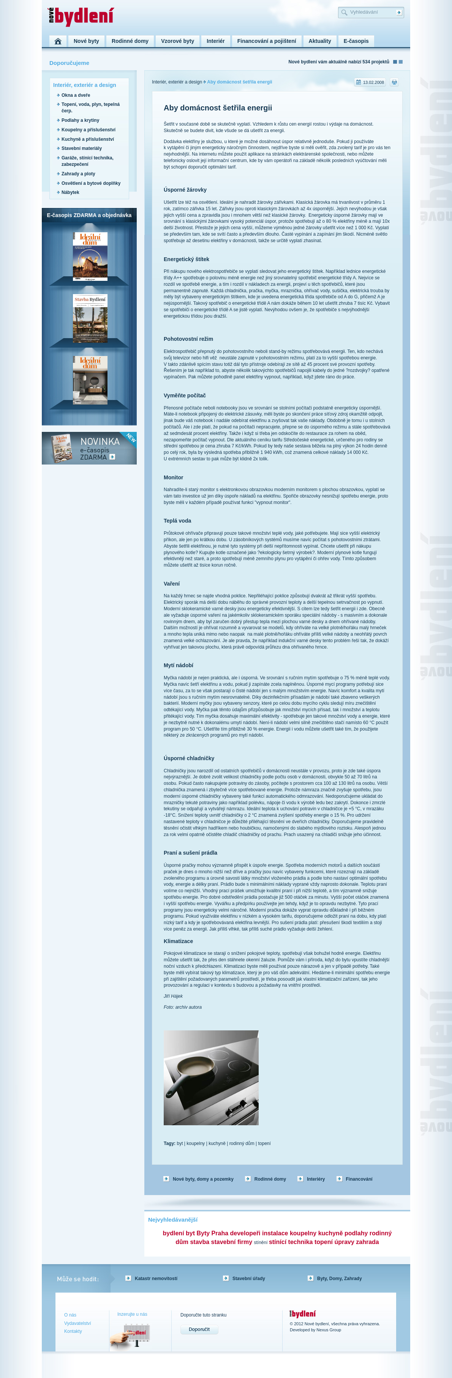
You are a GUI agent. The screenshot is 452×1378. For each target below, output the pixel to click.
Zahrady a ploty (78, 173)
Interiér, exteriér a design (177, 82)
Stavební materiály (82, 148)
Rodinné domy (270, 1179)
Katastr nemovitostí (156, 1278)
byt (180, 1143)
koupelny (195, 1143)
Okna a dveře (76, 95)
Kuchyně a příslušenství (88, 139)
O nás (70, 1315)
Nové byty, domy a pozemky (203, 1179)
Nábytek (70, 192)
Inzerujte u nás (132, 1314)
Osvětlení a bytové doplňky (91, 183)
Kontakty (73, 1331)
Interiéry (316, 1179)
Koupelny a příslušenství (88, 129)
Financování (359, 1179)
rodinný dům (241, 1143)
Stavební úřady (248, 1278)
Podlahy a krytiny (80, 120)
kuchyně (217, 1143)
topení (264, 1143)
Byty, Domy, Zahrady (339, 1278)
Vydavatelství (77, 1323)
